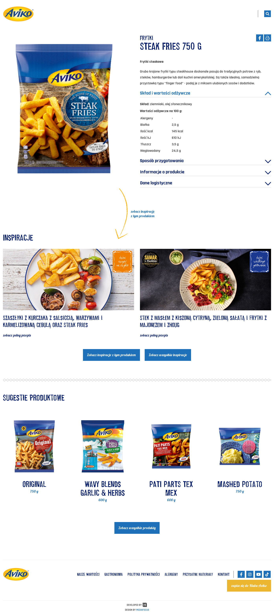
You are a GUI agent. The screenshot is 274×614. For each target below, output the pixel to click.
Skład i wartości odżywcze (205, 93)
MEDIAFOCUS (142, 609)
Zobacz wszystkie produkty (137, 528)
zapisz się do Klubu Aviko (249, 585)
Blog (232, 13)
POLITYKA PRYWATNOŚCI (144, 574)
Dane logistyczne (205, 184)
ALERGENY (171, 574)
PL (248, 13)
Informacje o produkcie (205, 172)
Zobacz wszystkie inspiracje (168, 355)
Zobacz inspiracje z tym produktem (111, 355)
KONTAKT (224, 574)
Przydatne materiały (198, 574)
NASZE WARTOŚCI (88, 574)
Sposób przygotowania (205, 161)
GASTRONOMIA (113, 574)
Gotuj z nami (209, 13)
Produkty (180, 13)
